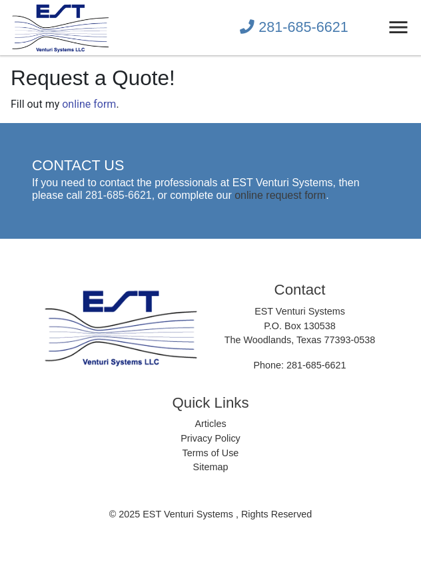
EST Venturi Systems (189, 514)
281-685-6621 (294, 27)
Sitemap (210, 467)
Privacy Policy (210, 438)
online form (89, 104)
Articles (210, 423)
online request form (280, 195)
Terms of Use (211, 453)
